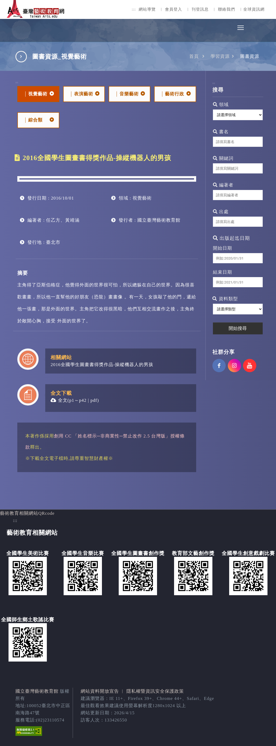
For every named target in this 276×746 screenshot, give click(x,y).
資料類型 (225, 298)
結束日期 (222, 272)
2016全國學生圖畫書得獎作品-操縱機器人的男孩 (102, 364)
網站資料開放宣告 (100, 691)
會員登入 (173, 9)
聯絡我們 (226, 9)
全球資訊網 (254, 9)
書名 (221, 131)
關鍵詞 (223, 158)
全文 (59, 400)
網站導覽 (147, 9)
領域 (221, 104)
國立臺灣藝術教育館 (37, 691)
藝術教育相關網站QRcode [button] (27, 513)
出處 (221, 211)
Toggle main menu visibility (240, 26)
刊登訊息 (200, 9)
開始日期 (222, 248)
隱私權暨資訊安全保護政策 (155, 691)
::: (134, 9)
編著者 (223, 185)
